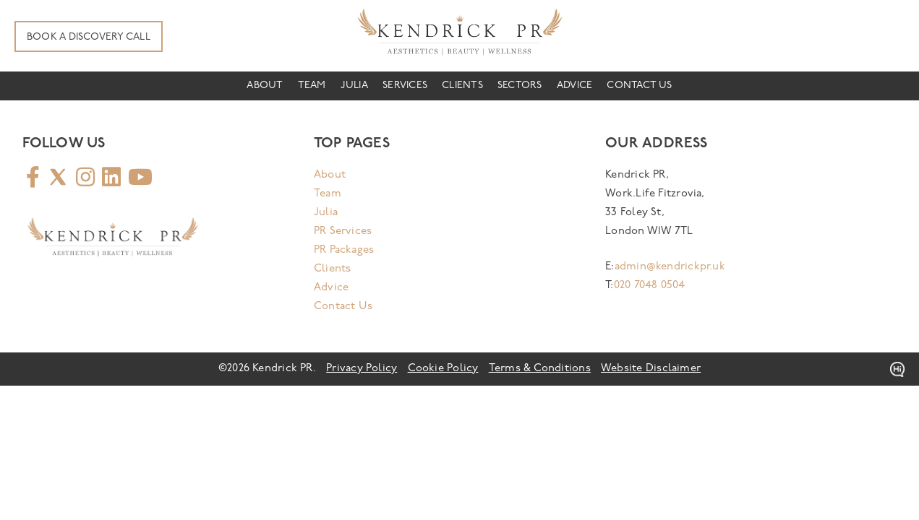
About (265, 85)
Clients (462, 85)
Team (312, 85)
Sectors (519, 85)
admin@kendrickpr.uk (670, 266)
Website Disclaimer (651, 368)
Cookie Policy (443, 368)
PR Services (343, 231)
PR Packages (344, 250)
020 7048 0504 (649, 285)
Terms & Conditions (540, 368)
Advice (574, 85)
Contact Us (639, 85)
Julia (354, 85)
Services (404, 85)
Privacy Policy (361, 368)
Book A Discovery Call (88, 37)
